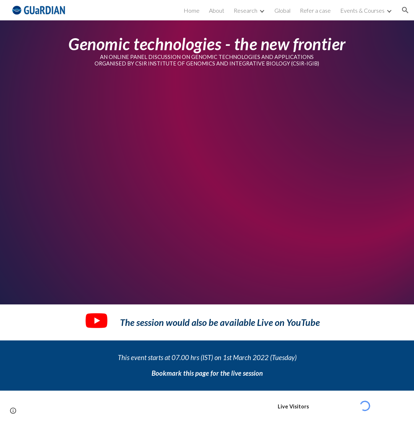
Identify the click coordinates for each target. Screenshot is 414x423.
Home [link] (192, 10)
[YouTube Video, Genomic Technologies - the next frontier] (207, 191)
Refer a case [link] (315, 10)
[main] (207, 53)
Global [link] (282, 10)
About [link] (216, 10)
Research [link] (245, 10)
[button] (405, 10)
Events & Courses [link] (362, 10)
